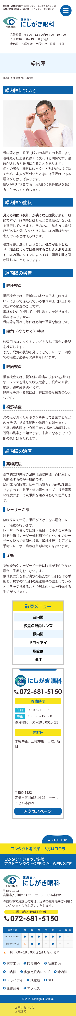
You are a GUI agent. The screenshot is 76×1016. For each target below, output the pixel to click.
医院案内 (13, 963)
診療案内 (54, 963)
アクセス (33, 988)
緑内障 (38, 634)
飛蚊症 (38, 651)
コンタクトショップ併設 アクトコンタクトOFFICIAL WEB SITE (38, 861)
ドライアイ (38, 642)
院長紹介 (33, 963)
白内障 (38, 617)
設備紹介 (13, 988)
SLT (38, 659)
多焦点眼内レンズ (38, 625)
